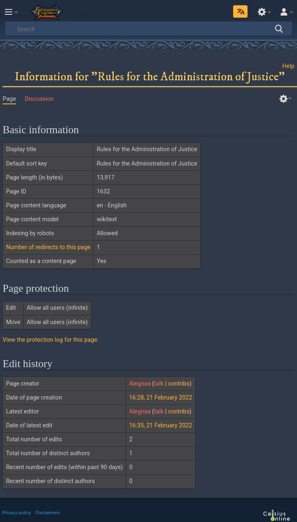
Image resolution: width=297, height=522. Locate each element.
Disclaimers (48, 512)
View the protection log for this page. (50, 339)
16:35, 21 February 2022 (160, 425)
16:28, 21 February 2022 (160, 397)
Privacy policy (16, 512)
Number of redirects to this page (48, 247)
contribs (178, 383)
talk (159, 383)
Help (288, 66)
